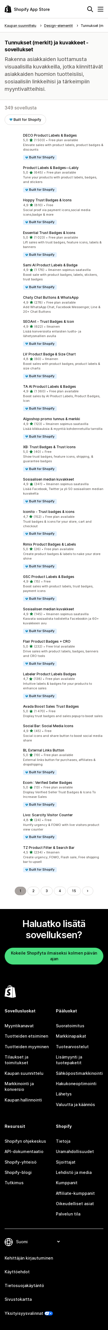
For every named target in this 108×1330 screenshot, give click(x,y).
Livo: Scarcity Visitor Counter (48, 815)
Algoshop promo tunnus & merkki (51, 419)
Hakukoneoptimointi (76, 1083)
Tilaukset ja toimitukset (16, 1059)
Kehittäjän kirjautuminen (29, 1258)
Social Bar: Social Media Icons (48, 726)
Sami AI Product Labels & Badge (50, 265)
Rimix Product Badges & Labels (49, 544)
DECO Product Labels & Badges (50, 135)
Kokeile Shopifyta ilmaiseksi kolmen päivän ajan (54, 956)
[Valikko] (100, 9)
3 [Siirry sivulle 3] (47, 891)
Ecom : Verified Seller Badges (47, 782)
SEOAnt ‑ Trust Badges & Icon (48, 321)
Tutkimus (14, 1182)
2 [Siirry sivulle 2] (33, 891)
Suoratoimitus (70, 1025)
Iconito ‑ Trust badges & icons (49, 511)
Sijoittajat (65, 1162)
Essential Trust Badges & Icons (49, 233)
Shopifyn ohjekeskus (25, 1141)
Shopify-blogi (18, 1172)
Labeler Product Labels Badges (49, 674)
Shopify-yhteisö (21, 1162)
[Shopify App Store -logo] (27, 9)
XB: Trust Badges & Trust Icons (49, 447)
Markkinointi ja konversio (19, 1086)
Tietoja (63, 1141)
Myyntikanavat (19, 1025)
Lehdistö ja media (74, 1172)
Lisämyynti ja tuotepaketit (69, 1059)
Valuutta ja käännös (75, 1104)
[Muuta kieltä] (38, 1241)
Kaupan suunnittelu (24, 1073)
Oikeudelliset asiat (75, 1203)
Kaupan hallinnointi (23, 1099)
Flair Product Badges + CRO (47, 641)
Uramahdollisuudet (75, 1151)
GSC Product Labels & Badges (48, 577)
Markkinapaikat (71, 1036)
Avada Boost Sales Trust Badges (51, 706)
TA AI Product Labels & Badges (49, 386)
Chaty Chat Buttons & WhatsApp (51, 297)
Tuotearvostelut (72, 1046)
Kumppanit (66, 1182)
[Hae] (90, 9)
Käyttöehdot (17, 1271)
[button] (54, 147)
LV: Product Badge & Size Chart (49, 354)
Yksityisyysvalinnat (24, 1313)
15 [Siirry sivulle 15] (74, 891)
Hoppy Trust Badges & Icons (47, 200)
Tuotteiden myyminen (27, 1046)
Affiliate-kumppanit (75, 1193)
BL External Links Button (43, 750)
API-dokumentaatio (24, 1151)
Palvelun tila (68, 1213)
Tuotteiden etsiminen (26, 1036)
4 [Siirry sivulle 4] (60, 891)
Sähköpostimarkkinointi (79, 1073)
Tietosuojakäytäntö (24, 1285)
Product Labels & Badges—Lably (51, 168)
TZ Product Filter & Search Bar (49, 847)
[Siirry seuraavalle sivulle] (87, 891)
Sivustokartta (18, 1299)
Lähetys (64, 1093)
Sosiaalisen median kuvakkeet (48, 479)
